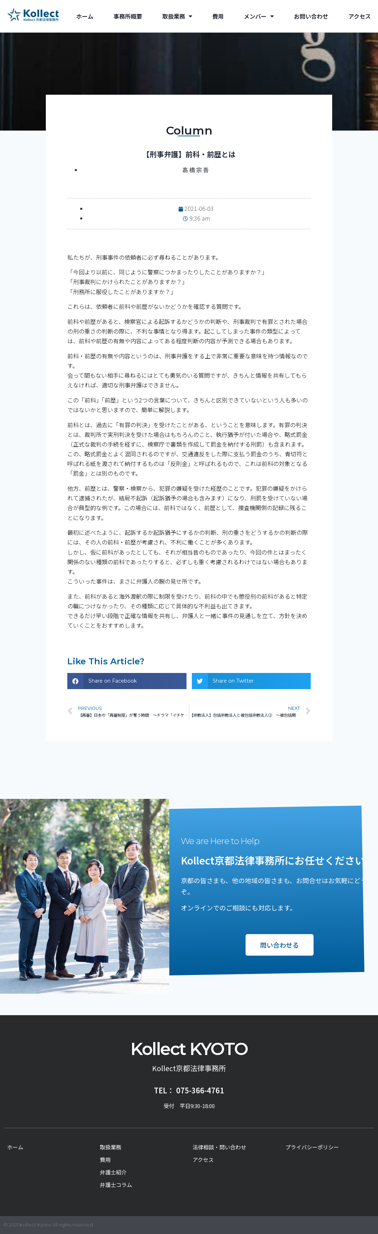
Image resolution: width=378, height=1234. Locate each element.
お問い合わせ (311, 16)
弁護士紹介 (113, 1172)
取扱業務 (177, 16)
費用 (218, 16)
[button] (126, 681)
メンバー (259, 16)
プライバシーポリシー (312, 1147)
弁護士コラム (116, 1184)
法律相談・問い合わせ (219, 1147)
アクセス (359, 16)
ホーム (84, 16)
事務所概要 (127, 16)
